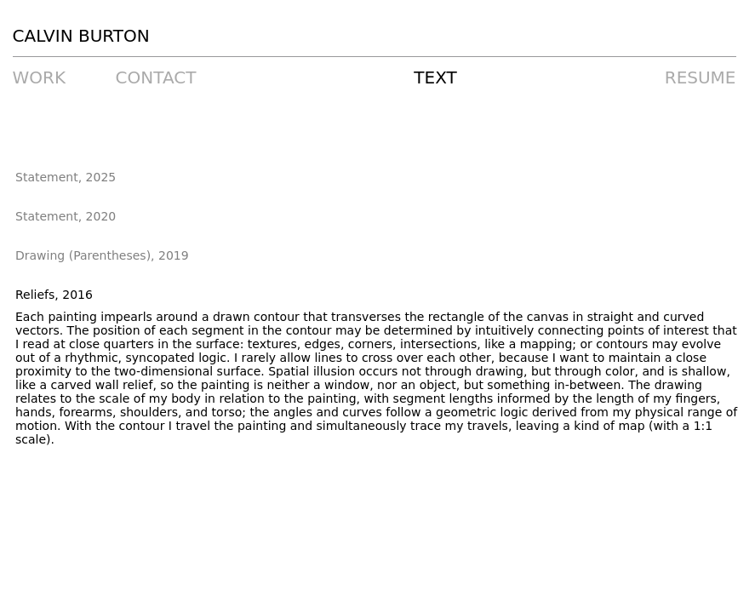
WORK (39, 77)
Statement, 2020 (65, 216)
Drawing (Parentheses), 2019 (102, 255)
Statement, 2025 (65, 177)
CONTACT (156, 77)
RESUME (700, 77)
